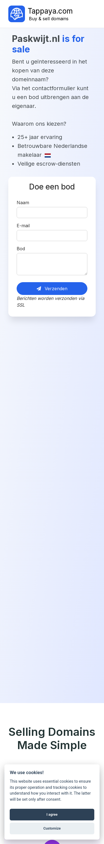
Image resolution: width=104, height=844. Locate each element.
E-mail (23, 225)
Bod (21, 248)
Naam (23, 202)
